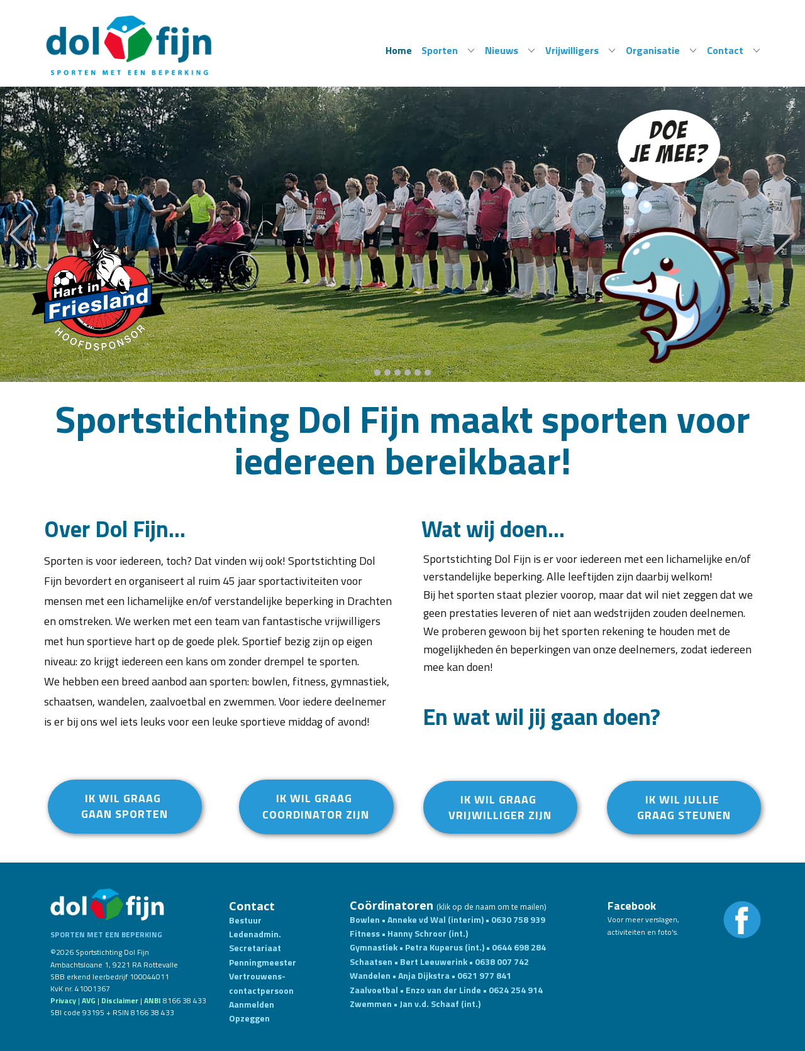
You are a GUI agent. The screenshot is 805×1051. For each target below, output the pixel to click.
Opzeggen (249, 1018)
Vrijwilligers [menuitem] (572, 50)
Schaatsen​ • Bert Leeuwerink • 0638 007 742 (439, 961)
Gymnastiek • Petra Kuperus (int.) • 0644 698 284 (448, 947)
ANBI (152, 1000)
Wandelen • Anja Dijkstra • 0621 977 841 (430, 975)
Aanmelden (251, 1004)
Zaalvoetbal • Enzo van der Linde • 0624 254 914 (446, 989)
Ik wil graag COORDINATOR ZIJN (315, 806)
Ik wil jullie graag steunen (684, 807)
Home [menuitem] (399, 50)
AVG (89, 1000)
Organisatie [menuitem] (653, 50)
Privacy (63, 1000)
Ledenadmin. (255, 933)
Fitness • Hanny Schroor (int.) (410, 933)
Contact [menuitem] (725, 50)
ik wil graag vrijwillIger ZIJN (500, 807)
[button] (20, 234)
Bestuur (245, 920)
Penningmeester (262, 962)
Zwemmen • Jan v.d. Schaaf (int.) (416, 1003)
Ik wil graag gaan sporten (124, 806)
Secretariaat (255, 947)
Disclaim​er (119, 1000)
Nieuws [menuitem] (501, 50)
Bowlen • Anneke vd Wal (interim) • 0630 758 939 (447, 919)
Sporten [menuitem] (439, 50)
